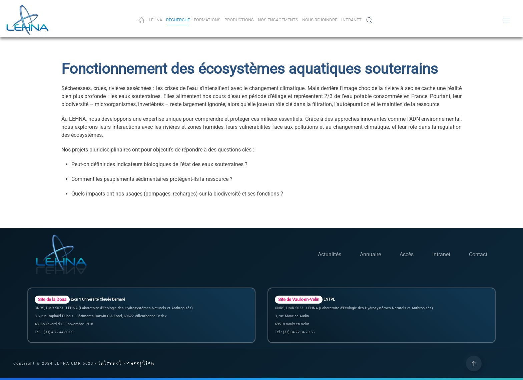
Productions (239, 19)
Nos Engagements (278, 19)
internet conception (126, 363)
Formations (207, 19)
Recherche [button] (178, 19)
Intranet (351, 19)
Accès (407, 254)
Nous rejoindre (319, 19)
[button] (369, 20)
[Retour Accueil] (28, 21)
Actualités (329, 254)
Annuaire (370, 254)
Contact (478, 254)
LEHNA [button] (155, 19)
